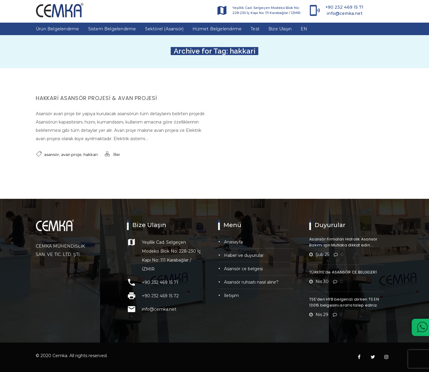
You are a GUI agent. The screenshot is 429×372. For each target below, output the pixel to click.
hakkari (90, 154)
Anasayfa (233, 242)
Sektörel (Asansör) (164, 29)
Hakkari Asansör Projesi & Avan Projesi (96, 98)
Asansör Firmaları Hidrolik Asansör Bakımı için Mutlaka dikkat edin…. (343, 242)
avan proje (71, 154)
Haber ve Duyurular (244, 255)
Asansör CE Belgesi (243, 268)
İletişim (231, 295)
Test (255, 29)
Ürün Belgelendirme (57, 29)
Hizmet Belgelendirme (217, 29)
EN (304, 29)
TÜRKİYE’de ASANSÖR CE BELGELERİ (343, 272)
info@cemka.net (345, 13)
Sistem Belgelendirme (112, 29)
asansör (51, 154)
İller (116, 154)
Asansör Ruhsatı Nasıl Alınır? (251, 282)
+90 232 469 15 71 (344, 7)
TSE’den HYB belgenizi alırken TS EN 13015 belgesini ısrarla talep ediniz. (344, 302)
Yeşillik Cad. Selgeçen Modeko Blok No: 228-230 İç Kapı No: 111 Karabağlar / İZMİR (266, 10)
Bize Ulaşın (280, 29)
